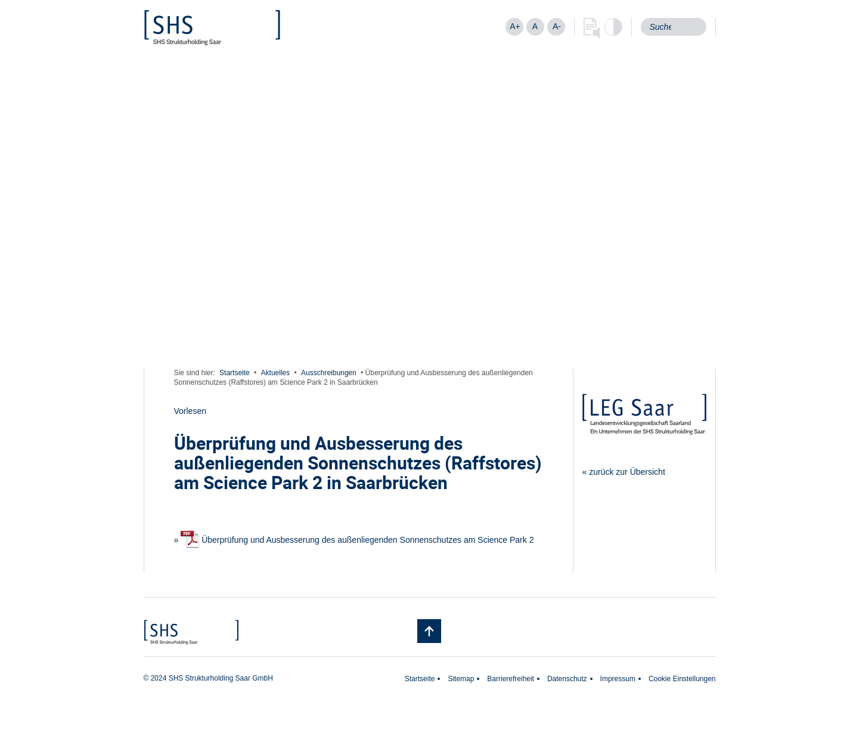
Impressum (617, 679)
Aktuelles (275, 373)
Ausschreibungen (328, 373)
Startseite (234, 373)
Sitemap (461, 679)
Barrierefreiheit (510, 679)
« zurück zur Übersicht (623, 472)
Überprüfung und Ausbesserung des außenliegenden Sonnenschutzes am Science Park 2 (357, 540)
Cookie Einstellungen (682, 679)
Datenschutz (567, 679)
